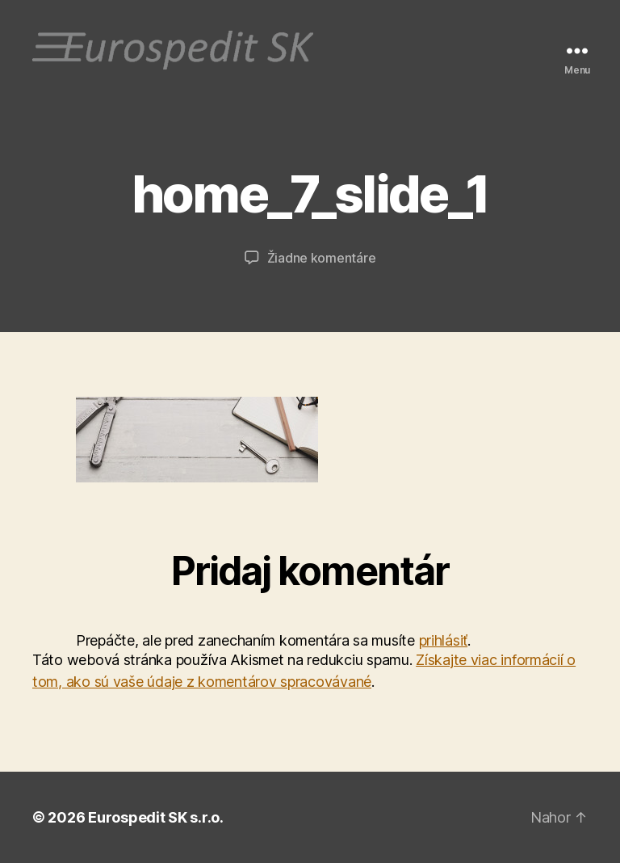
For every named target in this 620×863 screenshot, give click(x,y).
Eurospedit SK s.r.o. (156, 817)
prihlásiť (443, 640)
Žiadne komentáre (321, 258)
